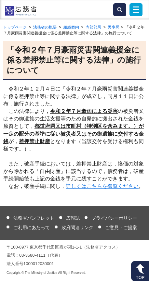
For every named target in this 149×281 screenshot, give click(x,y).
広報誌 (73, 218)
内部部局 (94, 27)
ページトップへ (140, 271)
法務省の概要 (45, 27)
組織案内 (71, 27)
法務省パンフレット (33, 218)
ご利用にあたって (31, 227)
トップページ (15, 27)
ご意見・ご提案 (121, 227)
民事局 (113, 27)
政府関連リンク (77, 227)
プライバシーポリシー (114, 218)
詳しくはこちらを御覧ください (102, 186)
